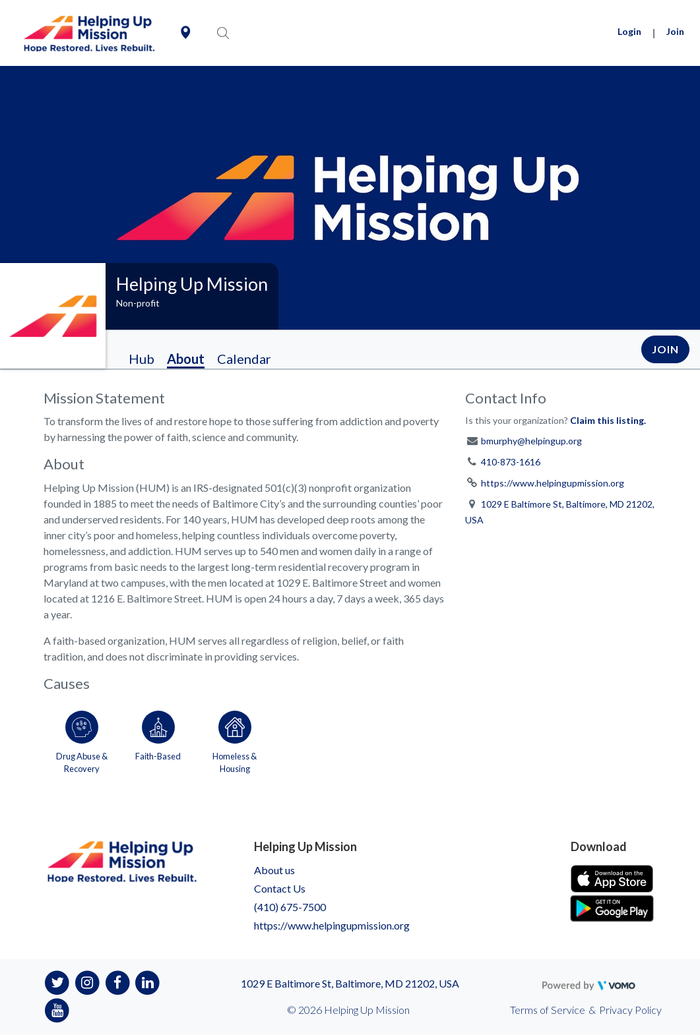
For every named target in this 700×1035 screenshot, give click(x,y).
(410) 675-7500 (290, 907)
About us (274, 870)
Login (629, 31)
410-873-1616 (510, 461)
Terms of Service (547, 1009)
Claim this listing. (608, 420)
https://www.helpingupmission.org (552, 482)
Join (675, 31)
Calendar (244, 359)
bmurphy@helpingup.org (531, 440)
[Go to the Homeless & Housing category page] (235, 739)
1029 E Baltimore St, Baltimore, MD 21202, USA (350, 983)
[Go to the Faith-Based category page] (158, 739)
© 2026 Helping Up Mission (348, 1009)
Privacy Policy (630, 1009)
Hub (141, 359)
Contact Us (279, 888)
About (186, 359)
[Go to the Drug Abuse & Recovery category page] (82, 739)
